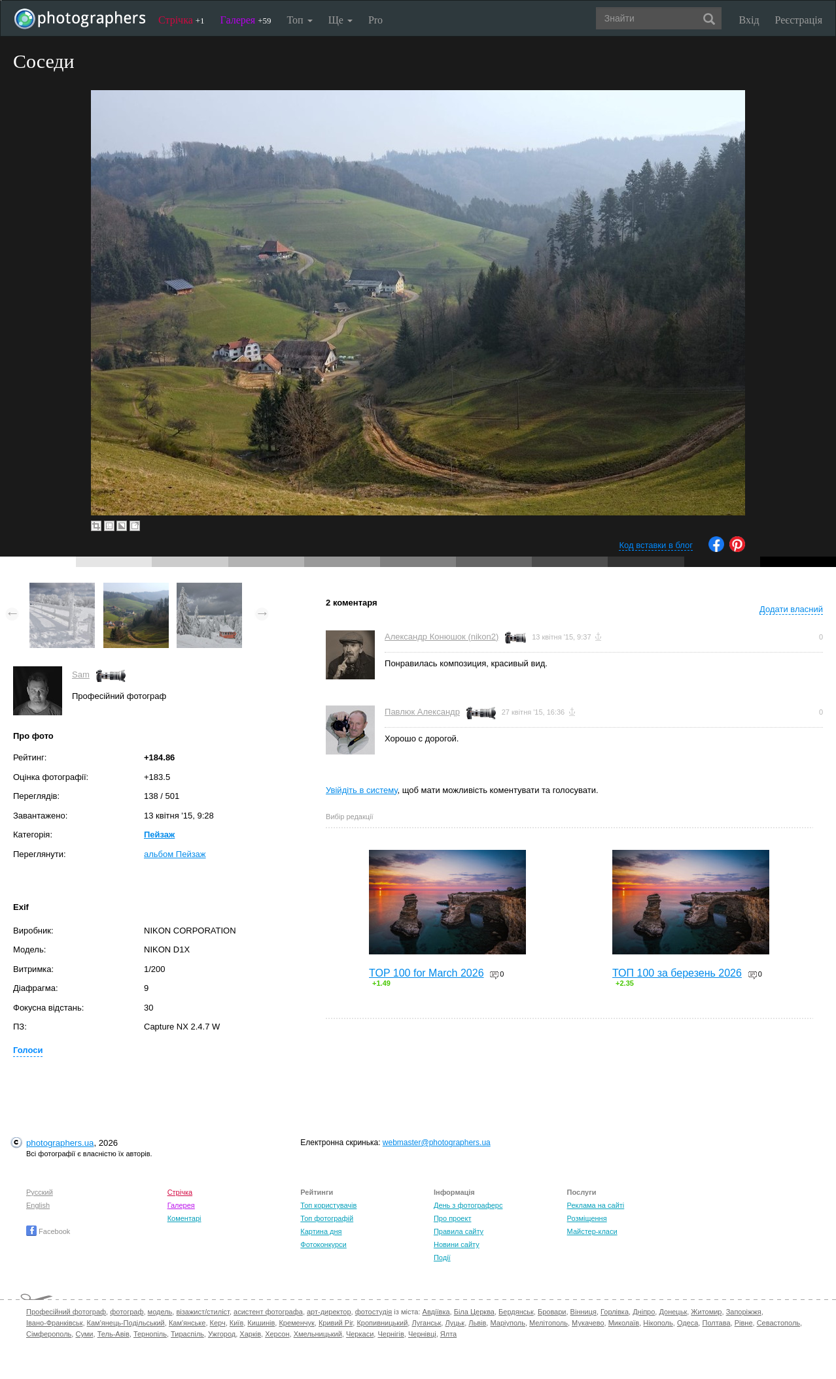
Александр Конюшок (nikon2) (441, 636)
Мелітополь (548, 1323)
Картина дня (320, 1231)
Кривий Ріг (336, 1323)
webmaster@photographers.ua (437, 1142)
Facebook (48, 1231)
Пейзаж (159, 834)
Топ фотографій (326, 1218)
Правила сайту (458, 1231)
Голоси (28, 1050)
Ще (340, 19)
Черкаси (360, 1334)
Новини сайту (456, 1244)
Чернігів (390, 1334)
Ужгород (221, 1334)
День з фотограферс (468, 1205)
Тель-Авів (113, 1334)
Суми (84, 1334)
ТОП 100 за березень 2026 (677, 973)
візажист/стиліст (202, 1312)
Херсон (277, 1334)
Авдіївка (436, 1312)
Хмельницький (318, 1334)
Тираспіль (187, 1334)
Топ (299, 19)
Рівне (744, 1323)
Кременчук (296, 1323)
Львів (477, 1323)
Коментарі (184, 1218)
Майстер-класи (592, 1231)
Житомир (706, 1312)
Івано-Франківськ (54, 1323)
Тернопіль (150, 1334)
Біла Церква (474, 1312)
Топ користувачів (328, 1205)
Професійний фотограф (66, 1312)
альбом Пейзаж (175, 854)
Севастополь (778, 1323)
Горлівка (615, 1312)
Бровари (552, 1312)
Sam (81, 674)
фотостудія (373, 1312)
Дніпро (644, 1312)
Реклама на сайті (596, 1205)
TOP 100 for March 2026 (426, 973)
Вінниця (583, 1312)
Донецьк (673, 1312)
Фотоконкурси (323, 1244)
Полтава (716, 1323)
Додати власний (791, 609)
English (38, 1205)
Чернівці (422, 1334)
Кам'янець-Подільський (126, 1323)
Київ (236, 1323)
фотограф (126, 1312)
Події (442, 1257)
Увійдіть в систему (362, 790)
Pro (375, 19)
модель (160, 1312)
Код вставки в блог (656, 545)
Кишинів (261, 1323)
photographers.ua (60, 1143)
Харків (250, 1334)
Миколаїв (624, 1323)
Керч (218, 1323)
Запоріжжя (743, 1312)
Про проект (452, 1218)
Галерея (245, 19)
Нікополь (657, 1323)
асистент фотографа (268, 1312)
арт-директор (329, 1312)
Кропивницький (382, 1323)
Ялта (448, 1334)
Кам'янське (187, 1323)
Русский (39, 1192)
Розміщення (587, 1218)
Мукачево (588, 1323)
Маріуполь (507, 1323)
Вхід (749, 19)
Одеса (687, 1323)
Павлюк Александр (422, 712)
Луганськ (426, 1323)
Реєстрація (798, 19)
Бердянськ (516, 1312)
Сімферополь (48, 1334)
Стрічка (181, 19)
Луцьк (454, 1323)
